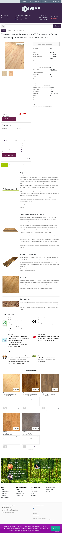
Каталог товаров (36, 515)
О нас (32, 489)
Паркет (2, 489)
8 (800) (43, 19)
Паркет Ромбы (4, 495)
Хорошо (55, 528)
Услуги (32, 493)
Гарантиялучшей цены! (25, 114)
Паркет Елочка (4, 493)
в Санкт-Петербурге (18, 15)
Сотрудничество (34, 491)
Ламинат (17, 489)
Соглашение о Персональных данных (40, 518)
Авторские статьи (49, 489)
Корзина (55, 16)
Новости (48, 491)
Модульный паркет (5, 497)
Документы (33, 495)
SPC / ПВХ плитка (19, 491)
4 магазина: (6, 15)
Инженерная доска (4, 491)
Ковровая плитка (19, 495)
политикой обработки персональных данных (34, 526)
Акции (55, 18)
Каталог (3, 30)
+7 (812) (43, 17)
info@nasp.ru (44, 15)
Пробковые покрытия (20, 493)
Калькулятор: (6, 125)
